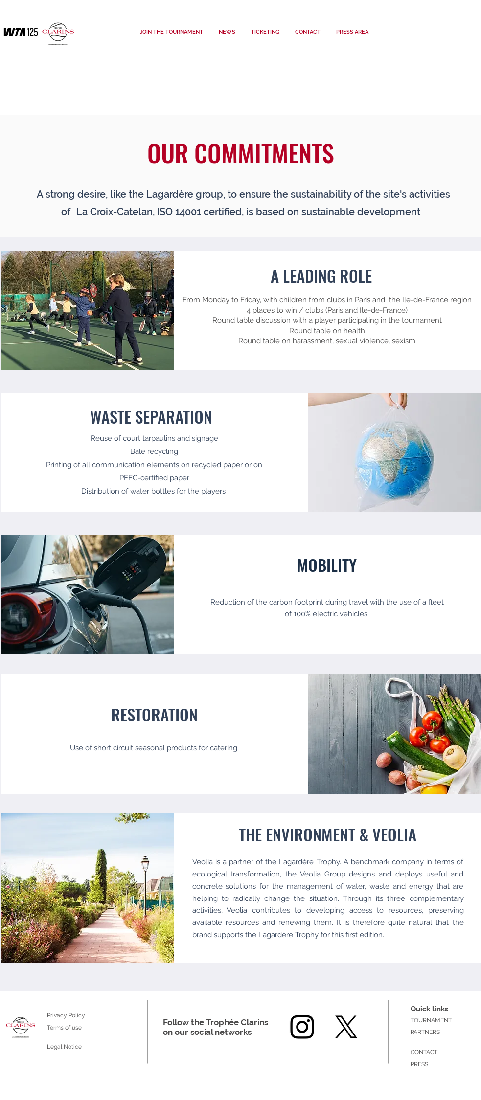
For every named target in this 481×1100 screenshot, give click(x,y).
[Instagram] (302, 1027)
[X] (346, 1027)
